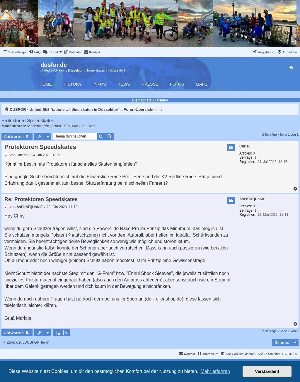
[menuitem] (35, 52)
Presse (150, 84)
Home (46, 84)
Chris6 (244, 146)
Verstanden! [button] (267, 371)
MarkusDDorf (83, 126)
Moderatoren (38, 126)
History (73, 84)
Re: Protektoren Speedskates (41, 199)
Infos (99, 84)
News (124, 84)
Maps (201, 84)
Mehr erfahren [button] (215, 371)
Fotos (177, 84)
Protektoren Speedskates (27, 120)
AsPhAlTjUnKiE (252, 199)
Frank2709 (60, 126)
